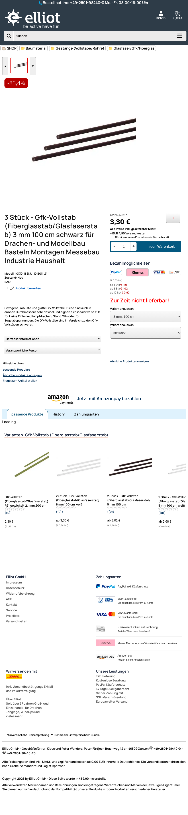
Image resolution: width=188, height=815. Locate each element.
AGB (9, 614)
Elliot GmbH (16, 591)
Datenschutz (15, 603)
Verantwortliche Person (22, 363)
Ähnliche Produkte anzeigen (22, 388)
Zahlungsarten (86, 429)
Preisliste (13, 631)
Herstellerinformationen (22, 351)
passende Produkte (16, 382)
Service (11, 625)
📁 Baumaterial (33, 48)
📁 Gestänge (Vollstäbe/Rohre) (77, 48)
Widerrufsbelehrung (20, 608)
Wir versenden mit (21, 686)
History (59, 429)
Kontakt (11, 619)
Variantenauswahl (122, 321)
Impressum (14, 597)
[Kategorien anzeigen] (179, 37)
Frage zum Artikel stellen (20, 393)
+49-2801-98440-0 (87, 2)
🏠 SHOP (9, 48)
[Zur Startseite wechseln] (37, 28)
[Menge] (124, 259)
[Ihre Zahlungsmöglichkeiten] (173, 230)
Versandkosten (16, 636)
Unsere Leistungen (112, 686)
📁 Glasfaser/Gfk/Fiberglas (131, 48)
